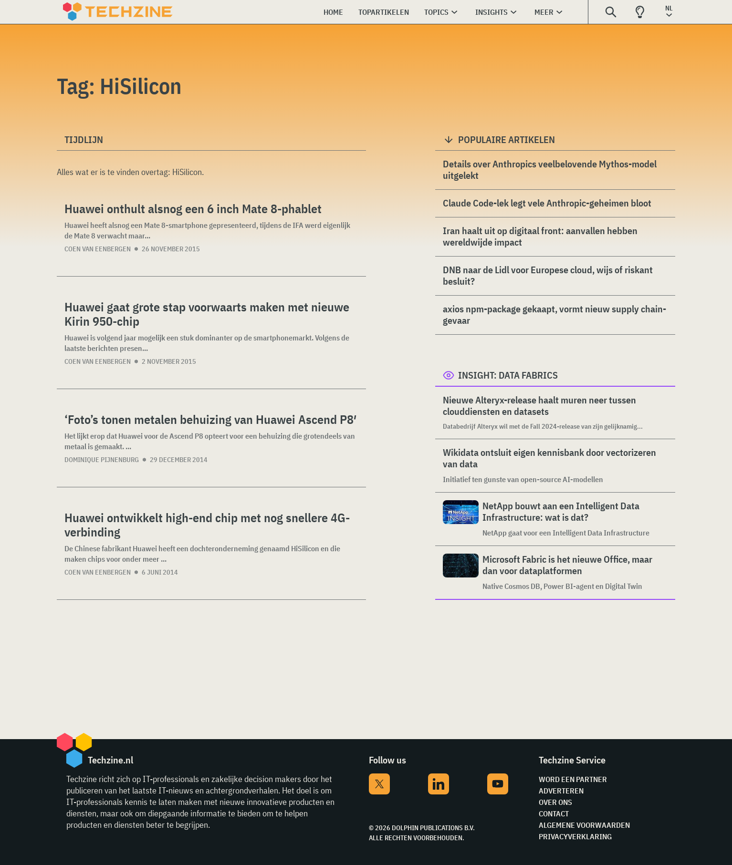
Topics (436, 12)
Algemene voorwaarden (584, 825)
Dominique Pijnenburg (101, 459)
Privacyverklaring (575, 836)
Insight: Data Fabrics (508, 375)
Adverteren (561, 790)
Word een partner (573, 779)
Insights (491, 12)
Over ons (555, 802)
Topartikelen (383, 12)
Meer (544, 12)
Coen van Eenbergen (97, 249)
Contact (554, 813)
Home (333, 12)
